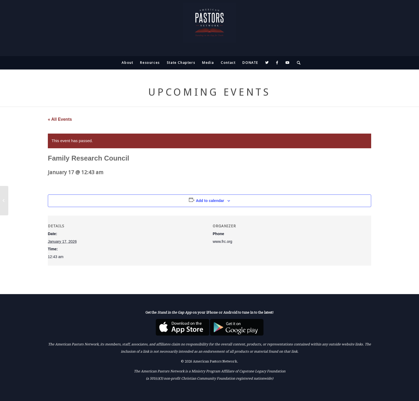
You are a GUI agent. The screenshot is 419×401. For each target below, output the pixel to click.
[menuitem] (127, 62)
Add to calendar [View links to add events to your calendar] (210, 200)
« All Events (60, 119)
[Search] (297, 62)
